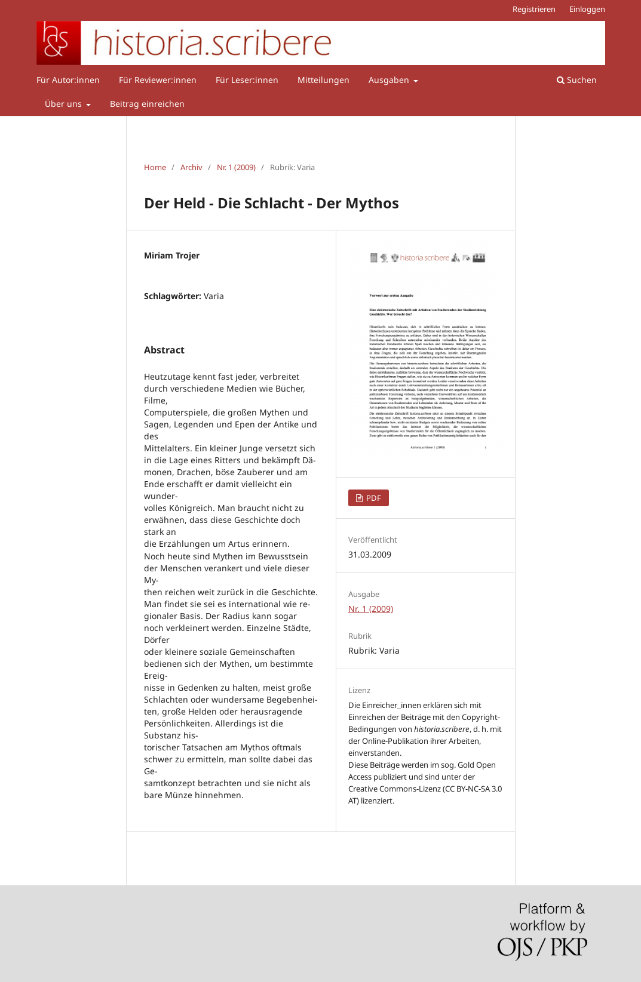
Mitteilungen (323, 79)
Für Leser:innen (247, 79)
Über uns (64, 103)
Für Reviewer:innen (158, 79)
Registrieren (534, 9)
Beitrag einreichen (147, 103)
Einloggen (587, 9)
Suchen (577, 79)
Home (155, 167)
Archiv (191, 167)
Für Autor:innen (68, 79)
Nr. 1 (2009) (236, 167)
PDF (372, 497)
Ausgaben (390, 79)
